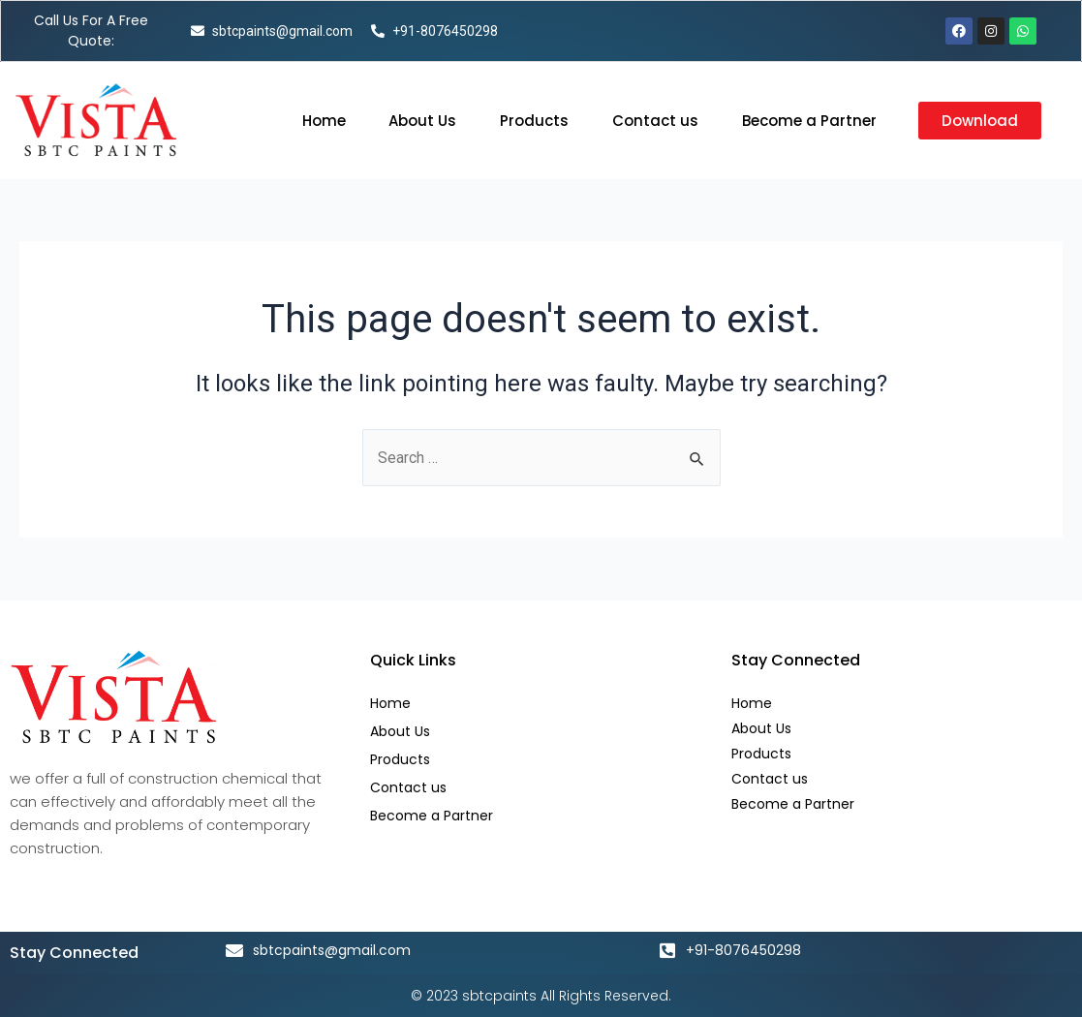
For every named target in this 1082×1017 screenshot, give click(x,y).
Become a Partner (809, 120)
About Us (422, 120)
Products (534, 120)
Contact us (655, 120)
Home (324, 120)
